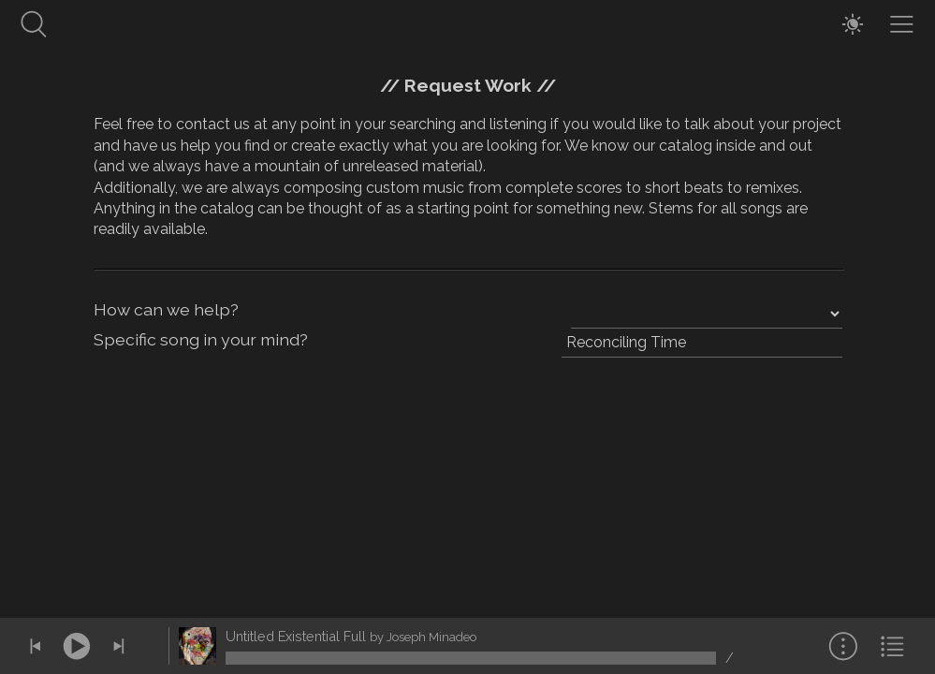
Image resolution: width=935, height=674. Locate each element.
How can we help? (166, 309)
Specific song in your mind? (201, 339)
